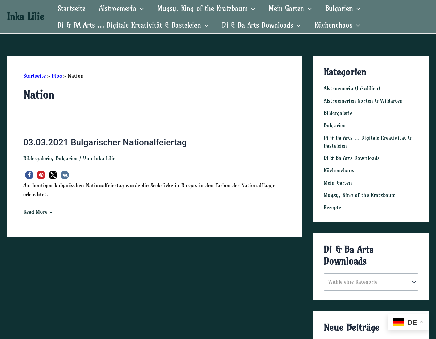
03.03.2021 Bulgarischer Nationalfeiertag (105, 142)
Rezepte (332, 207)
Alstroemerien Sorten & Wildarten (363, 100)
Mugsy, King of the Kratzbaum (360, 195)
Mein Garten (338, 182)
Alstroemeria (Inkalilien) (352, 88)
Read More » (37, 211)
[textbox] (367, 282)
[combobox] (371, 281)
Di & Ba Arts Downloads (352, 158)
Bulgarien (67, 158)
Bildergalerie (37, 158)
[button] (29, 175)
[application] (140, 8)
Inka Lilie (25, 17)
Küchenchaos (339, 170)
